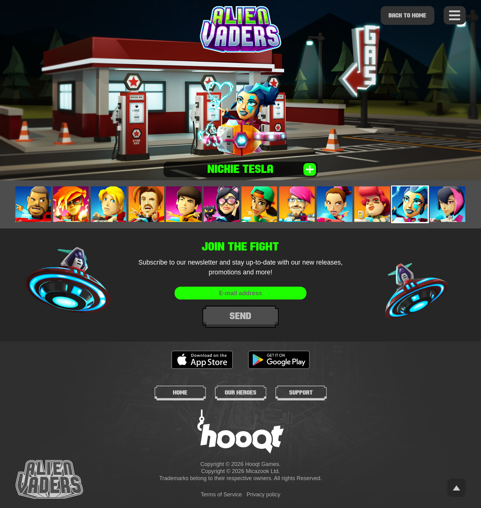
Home (180, 392)
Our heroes (240, 392)
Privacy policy (263, 494)
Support (301, 392)
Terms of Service (221, 494)
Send (241, 316)
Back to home (407, 15)
